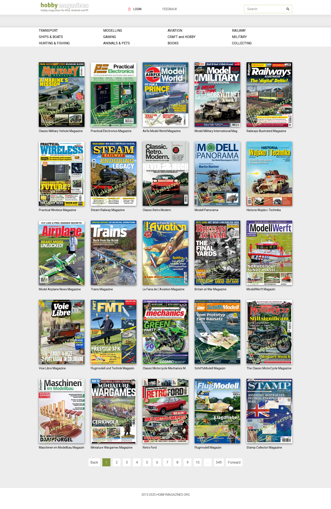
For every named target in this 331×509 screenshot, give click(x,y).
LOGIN (137, 9)
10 (197, 462)
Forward (234, 462)
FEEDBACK (170, 9)
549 (219, 462)
